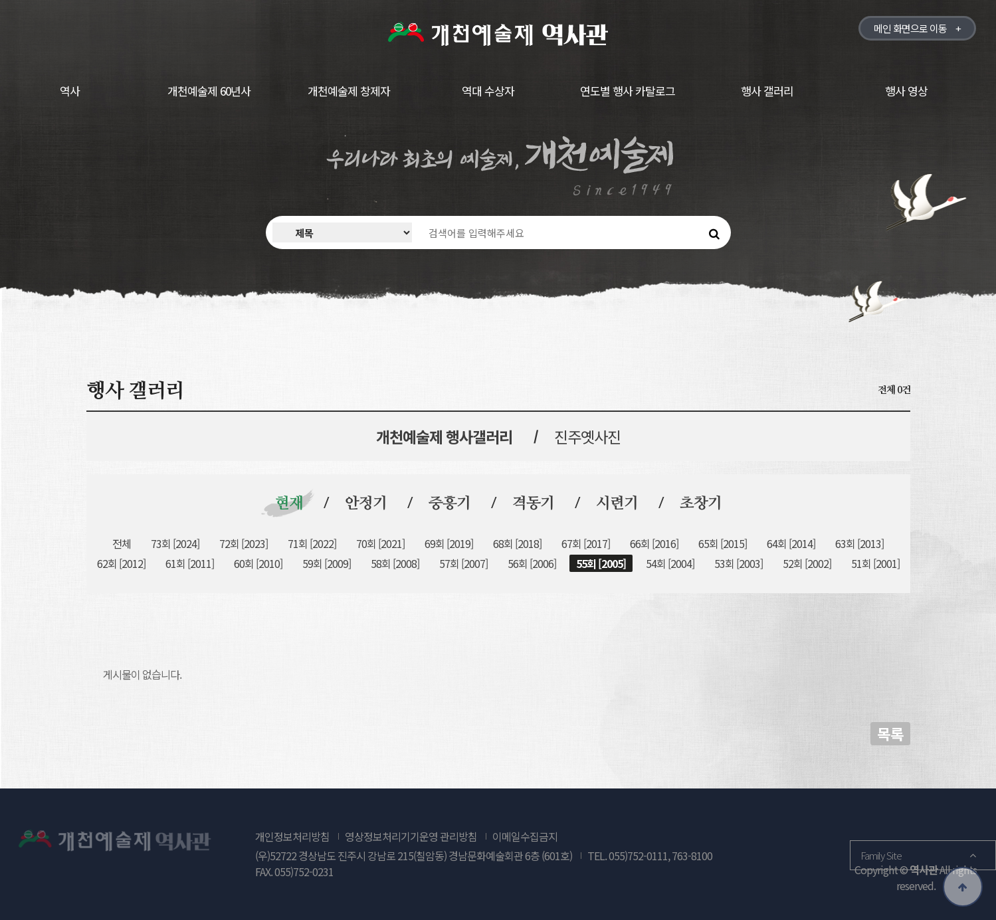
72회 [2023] (243, 543)
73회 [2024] (175, 543)
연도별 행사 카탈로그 (627, 90)
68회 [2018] (517, 543)
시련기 (617, 503)
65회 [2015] (722, 543)
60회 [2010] (258, 563)
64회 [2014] (791, 543)
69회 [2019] (449, 543)
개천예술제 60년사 (208, 90)
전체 (121, 543)
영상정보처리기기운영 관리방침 (411, 836)
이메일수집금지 (524, 836)
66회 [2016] (654, 543)
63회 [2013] (859, 543)
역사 (70, 90)
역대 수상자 (488, 90)
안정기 (366, 503)
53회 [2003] (738, 563)
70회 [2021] (380, 543)
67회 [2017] (585, 543)
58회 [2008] (395, 563)
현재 (289, 503)
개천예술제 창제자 (349, 90)
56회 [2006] (532, 563)
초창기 (701, 503)
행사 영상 (906, 90)
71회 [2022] (312, 543)
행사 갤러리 (767, 90)
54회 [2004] (670, 563)
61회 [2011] (189, 563)
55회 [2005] (601, 563)
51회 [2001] (875, 563)
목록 (890, 733)
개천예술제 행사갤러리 (444, 436)
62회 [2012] (121, 563)
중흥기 (449, 503)
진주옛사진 (587, 436)
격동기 (533, 503)
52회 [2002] (807, 563)
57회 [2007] (463, 563)
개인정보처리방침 (292, 836)
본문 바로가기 (0, 0)
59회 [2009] (326, 563)
